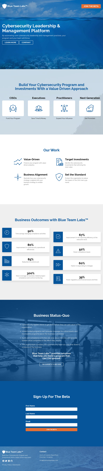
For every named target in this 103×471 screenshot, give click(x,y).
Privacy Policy (7, 465)
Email (28, 421)
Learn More (10, 42)
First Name (30, 406)
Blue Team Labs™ (14, 6)
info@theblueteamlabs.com (49, 460)
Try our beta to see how (51, 364)
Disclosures (16, 465)
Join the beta (91, 6)
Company (26, 42)
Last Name (30, 414)
